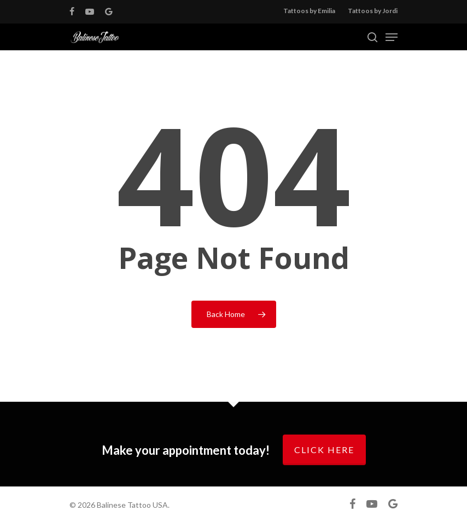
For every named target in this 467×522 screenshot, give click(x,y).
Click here (324, 449)
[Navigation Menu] (392, 37)
